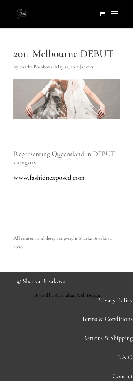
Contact (122, 376)
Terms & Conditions (107, 319)
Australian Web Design (77, 295)
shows (87, 67)
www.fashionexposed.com (48, 177)
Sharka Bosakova (35, 67)
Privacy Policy (115, 300)
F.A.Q (125, 357)
